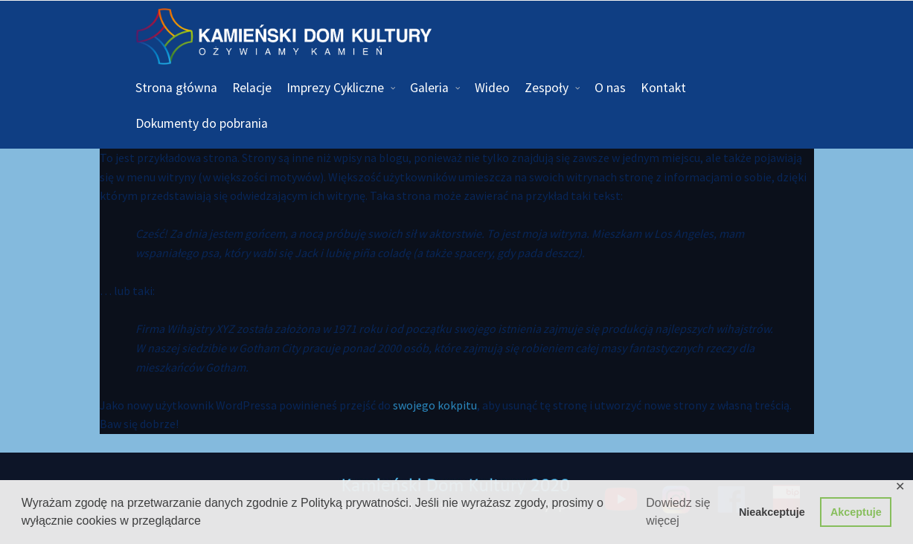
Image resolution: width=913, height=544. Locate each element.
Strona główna (176, 88)
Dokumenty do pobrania (201, 123)
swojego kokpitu (435, 405)
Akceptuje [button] (856, 512)
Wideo (492, 88)
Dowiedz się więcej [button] (678, 511)
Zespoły (546, 88)
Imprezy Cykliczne (335, 88)
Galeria (429, 88)
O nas (610, 88)
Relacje (252, 88)
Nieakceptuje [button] (772, 512)
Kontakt (663, 88)
